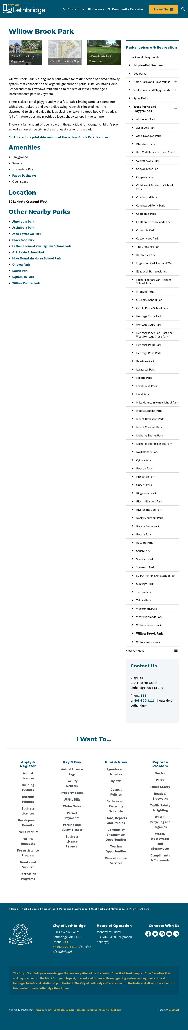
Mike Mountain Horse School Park (36, 258)
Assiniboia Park (23, 227)
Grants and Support (28, 864)
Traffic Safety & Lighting (160, 807)
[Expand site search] (183, 9)
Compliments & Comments (160, 857)
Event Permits (27, 832)
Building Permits (28, 787)
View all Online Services (116, 860)
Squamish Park (23, 277)
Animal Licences (28, 775)
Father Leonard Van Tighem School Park (41, 246)
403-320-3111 (66, 947)
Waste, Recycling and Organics (160, 822)
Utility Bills (72, 799)
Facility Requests (28, 841)
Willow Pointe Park (26, 283)
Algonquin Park (23, 221)
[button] (25, 52)
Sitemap (92, 1009)
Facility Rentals (72, 783)
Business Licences (27, 810)
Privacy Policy (44, 1009)
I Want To (164, 9)
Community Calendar (125, 9)
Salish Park (20, 271)
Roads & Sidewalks (160, 796)
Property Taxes (72, 793)
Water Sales (72, 806)
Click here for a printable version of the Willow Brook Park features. (59, 137)
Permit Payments (72, 815)
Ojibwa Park (21, 264)
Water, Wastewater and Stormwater (160, 841)
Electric (160, 773)
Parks (160, 780)
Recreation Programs (28, 876)
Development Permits (28, 822)
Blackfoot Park (23, 240)
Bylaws (116, 781)
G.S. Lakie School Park (28, 252)
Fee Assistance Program (28, 852)
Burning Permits (28, 799)
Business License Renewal (72, 841)
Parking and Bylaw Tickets (72, 827)
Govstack (174, 1009)
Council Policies (116, 792)
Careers (96, 9)
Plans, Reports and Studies (116, 820)
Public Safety (160, 787)
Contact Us (73, 9)
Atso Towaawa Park (26, 234)
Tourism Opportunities (116, 848)
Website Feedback (110, 1009)
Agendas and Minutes (116, 771)
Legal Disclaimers (64, 1009)
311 (65, 942)
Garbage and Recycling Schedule (116, 806)
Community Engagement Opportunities (116, 835)
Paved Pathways (24, 175)
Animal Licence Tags (72, 771)
